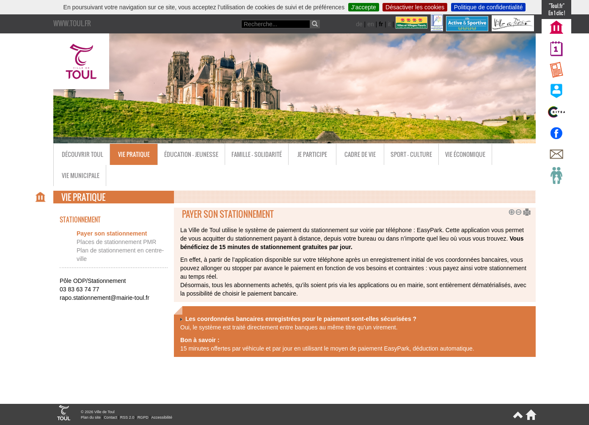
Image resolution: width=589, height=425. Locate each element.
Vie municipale (80, 175)
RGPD (143, 417)
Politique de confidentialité (488, 7)
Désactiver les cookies (414, 7)
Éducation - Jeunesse (191, 154)
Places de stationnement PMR (116, 242)
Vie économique (465, 154)
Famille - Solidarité (256, 154)
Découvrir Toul (82, 154)
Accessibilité (161, 417)
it (389, 24)
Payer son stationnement (112, 233)
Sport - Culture (411, 154)
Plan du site (91, 417)
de (359, 24)
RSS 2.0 (127, 417)
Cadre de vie (360, 154)
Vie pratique (134, 154)
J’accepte (363, 7)
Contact (110, 417)
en (370, 24)
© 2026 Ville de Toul (98, 412)
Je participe (312, 154)
